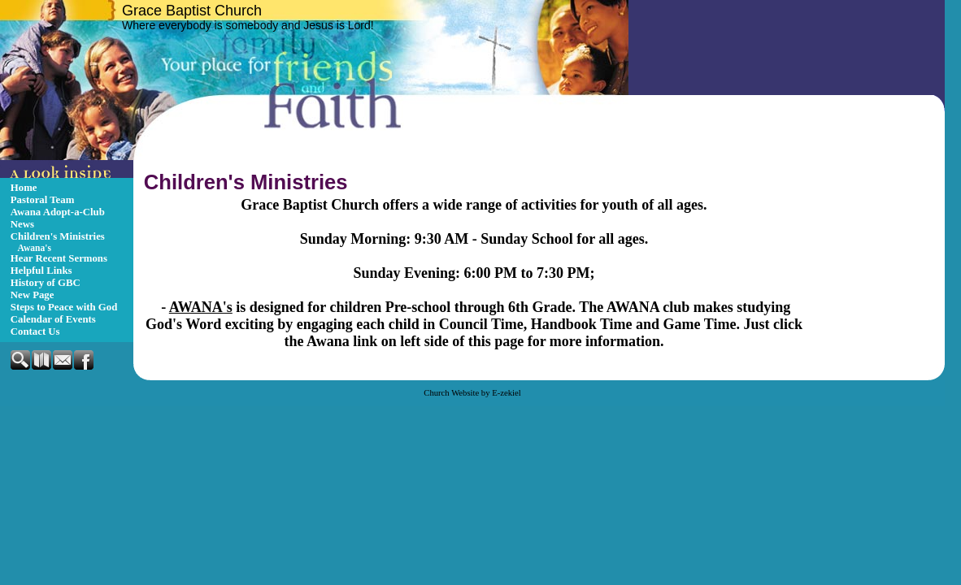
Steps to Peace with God (64, 307)
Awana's (34, 248)
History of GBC (45, 282)
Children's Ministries (58, 236)
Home (24, 187)
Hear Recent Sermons (59, 258)
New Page (32, 295)
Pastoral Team (43, 200)
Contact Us (35, 331)
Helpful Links (41, 270)
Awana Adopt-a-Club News (58, 218)
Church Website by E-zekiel (472, 392)
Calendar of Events (53, 319)
